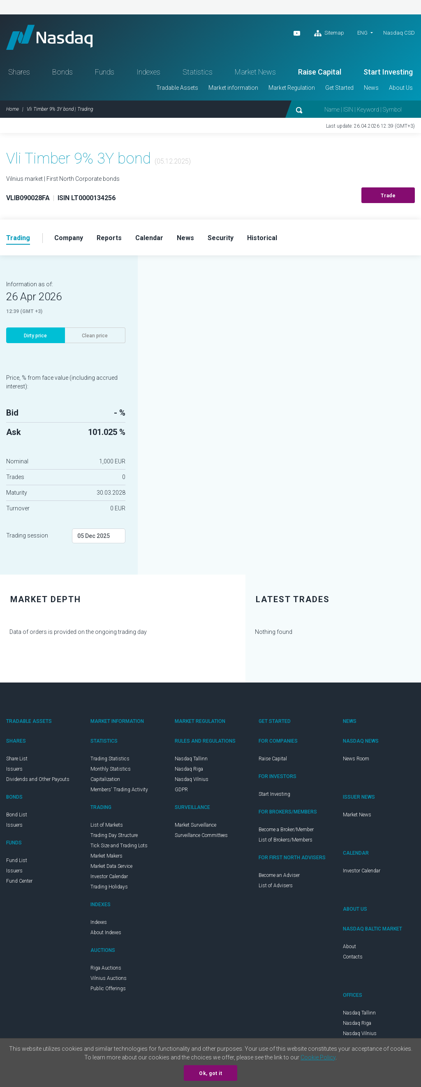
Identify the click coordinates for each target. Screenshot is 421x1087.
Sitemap (329, 33)
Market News (255, 72)
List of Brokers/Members (285, 840)
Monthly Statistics (110, 769)
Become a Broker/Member (286, 829)
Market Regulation (291, 87)
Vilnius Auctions (108, 978)
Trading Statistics (110, 759)
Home (12, 109)
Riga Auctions (105, 968)
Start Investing (388, 72)
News (371, 87)
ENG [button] (362, 33)
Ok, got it (210, 1073)
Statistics (198, 72)
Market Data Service (111, 866)
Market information (233, 87)
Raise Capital (319, 72)
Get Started (339, 87)
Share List (17, 759)
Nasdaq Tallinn (191, 759)
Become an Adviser (279, 875)
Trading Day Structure (114, 835)
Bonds (62, 72)
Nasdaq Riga (189, 769)
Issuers (14, 769)
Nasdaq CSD (399, 33)
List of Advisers (276, 885)
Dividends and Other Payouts (37, 779)
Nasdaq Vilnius (191, 779)
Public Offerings (108, 988)
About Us (401, 87)
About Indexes (105, 932)
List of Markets (106, 825)
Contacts (353, 957)
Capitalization (105, 779)
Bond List (16, 815)
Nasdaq (49, 37)
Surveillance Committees (201, 835)
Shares (19, 72)
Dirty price (35, 336)
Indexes (148, 72)
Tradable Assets (177, 87)
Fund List (16, 860)
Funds (104, 72)
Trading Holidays (109, 887)
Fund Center (19, 881)
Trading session (27, 535)
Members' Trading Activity (119, 789)
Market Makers (106, 856)
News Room (356, 759)
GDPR (181, 789)
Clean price (95, 336)
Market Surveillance (195, 825)
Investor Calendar (109, 876)
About (349, 946)
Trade (388, 196)
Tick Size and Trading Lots (119, 846)
